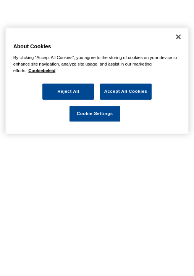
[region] (97, 81)
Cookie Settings (95, 113)
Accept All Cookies (125, 91)
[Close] (178, 36)
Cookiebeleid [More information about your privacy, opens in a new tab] (41, 70)
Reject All (68, 91)
